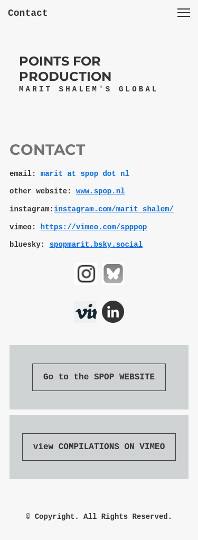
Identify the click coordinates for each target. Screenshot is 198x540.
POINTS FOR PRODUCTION (65, 68)
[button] (183, 12)
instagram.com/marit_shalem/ (114, 209)
